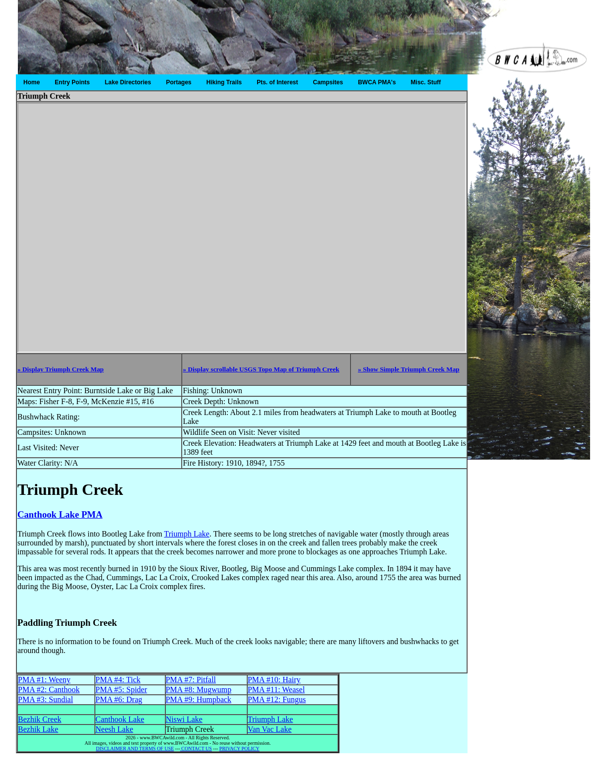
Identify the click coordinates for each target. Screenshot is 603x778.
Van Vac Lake (270, 729)
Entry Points (72, 82)
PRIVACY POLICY (239, 748)
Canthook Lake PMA (59, 514)
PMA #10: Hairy (274, 679)
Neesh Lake (114, 729)
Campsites (328, 82)
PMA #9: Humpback (198, 699)
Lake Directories (128, 82)
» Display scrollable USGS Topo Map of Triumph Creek (261, 369)
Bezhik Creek (40, 719)
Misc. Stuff (426, 82)
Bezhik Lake (38, 729)
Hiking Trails (224, 82)
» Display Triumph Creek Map (60, 369)
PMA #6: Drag (118, 699)
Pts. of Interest (277, 82)
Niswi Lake (184, 719)
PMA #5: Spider (121, 689)
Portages (178, 82)
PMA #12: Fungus (277, 699)
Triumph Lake (186, 534)
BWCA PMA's (377, 82)
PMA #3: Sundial (45, 699)
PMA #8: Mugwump (198, 689)
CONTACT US (196, 748)
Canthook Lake (119, 719)
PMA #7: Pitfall (191, 679)
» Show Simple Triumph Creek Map (409, 369)
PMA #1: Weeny (44, 679)
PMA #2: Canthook (48, 689)
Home (31, 82)
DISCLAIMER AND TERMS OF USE (135, 748)
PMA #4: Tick (117, 679)
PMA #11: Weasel (276, 689)
